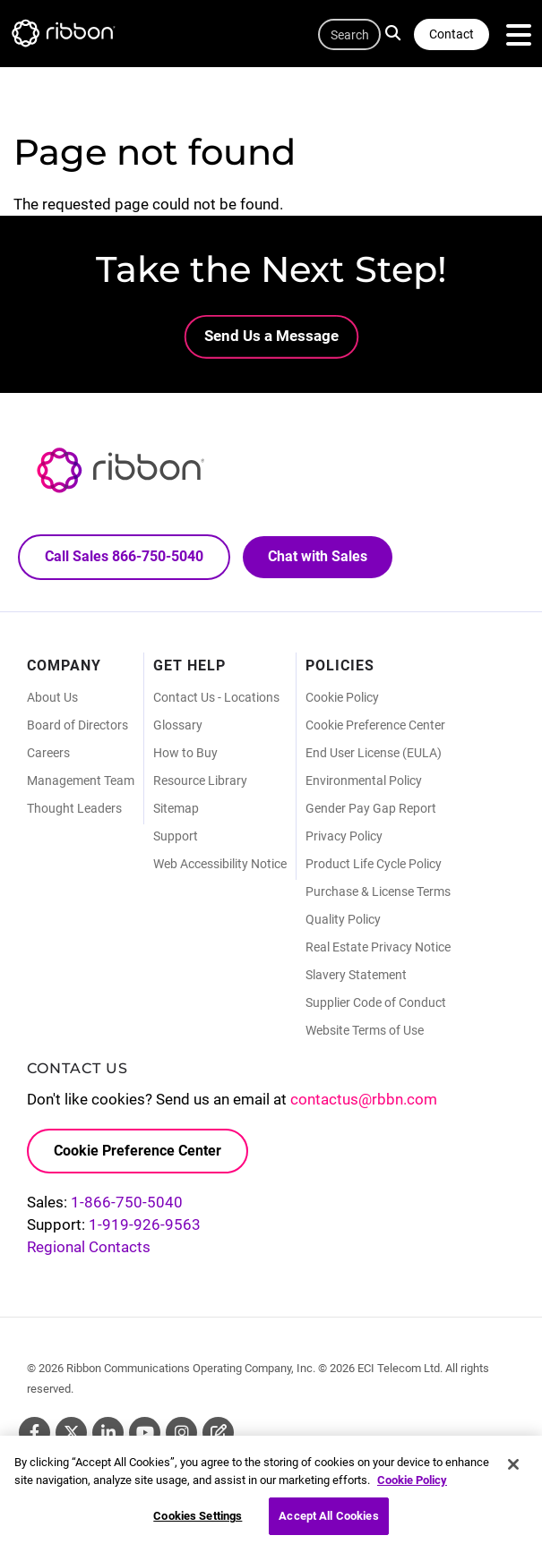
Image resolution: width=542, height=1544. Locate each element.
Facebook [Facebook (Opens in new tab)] (34, 1432)
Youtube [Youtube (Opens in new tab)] (144, 1432)
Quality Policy (343, 919)
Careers (48, 753)
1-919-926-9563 (145, 1224)
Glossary (177, 725)
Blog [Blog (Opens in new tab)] (218, 1432)
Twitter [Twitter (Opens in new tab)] (71, 1432)
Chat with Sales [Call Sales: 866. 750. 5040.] (317, 556)
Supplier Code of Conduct (375, 1002)
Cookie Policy (342, 697)
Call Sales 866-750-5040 (124, 556)
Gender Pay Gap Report (370, 808)
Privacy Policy (344, 836)
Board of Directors (77, 725)
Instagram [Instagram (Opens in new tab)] (181, 1432)
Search (395, 32)
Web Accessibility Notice (220, 864)
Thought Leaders (74, 808)
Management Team (80, 780)
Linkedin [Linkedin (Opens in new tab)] (108, 1432)
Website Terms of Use (364, 1030)
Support (175, 836)
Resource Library (200, 780)
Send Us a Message (271, 336)
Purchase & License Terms (378, 891)
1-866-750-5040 (127, 1202)
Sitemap (176, 808)
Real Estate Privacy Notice (378, 947)
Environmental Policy (363, 780)
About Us (52, 697)
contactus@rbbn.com (363, 1099)
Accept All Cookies (328, 1523)
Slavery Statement (356, 975)
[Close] (513, 1470)
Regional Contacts (89, 1247)
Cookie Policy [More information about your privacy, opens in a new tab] (412, 1486)
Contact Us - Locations (216, 697)
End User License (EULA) (373, 753)
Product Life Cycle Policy (373, 864)
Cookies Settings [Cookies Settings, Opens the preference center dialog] (197, 1523)
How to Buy (185, 753)
